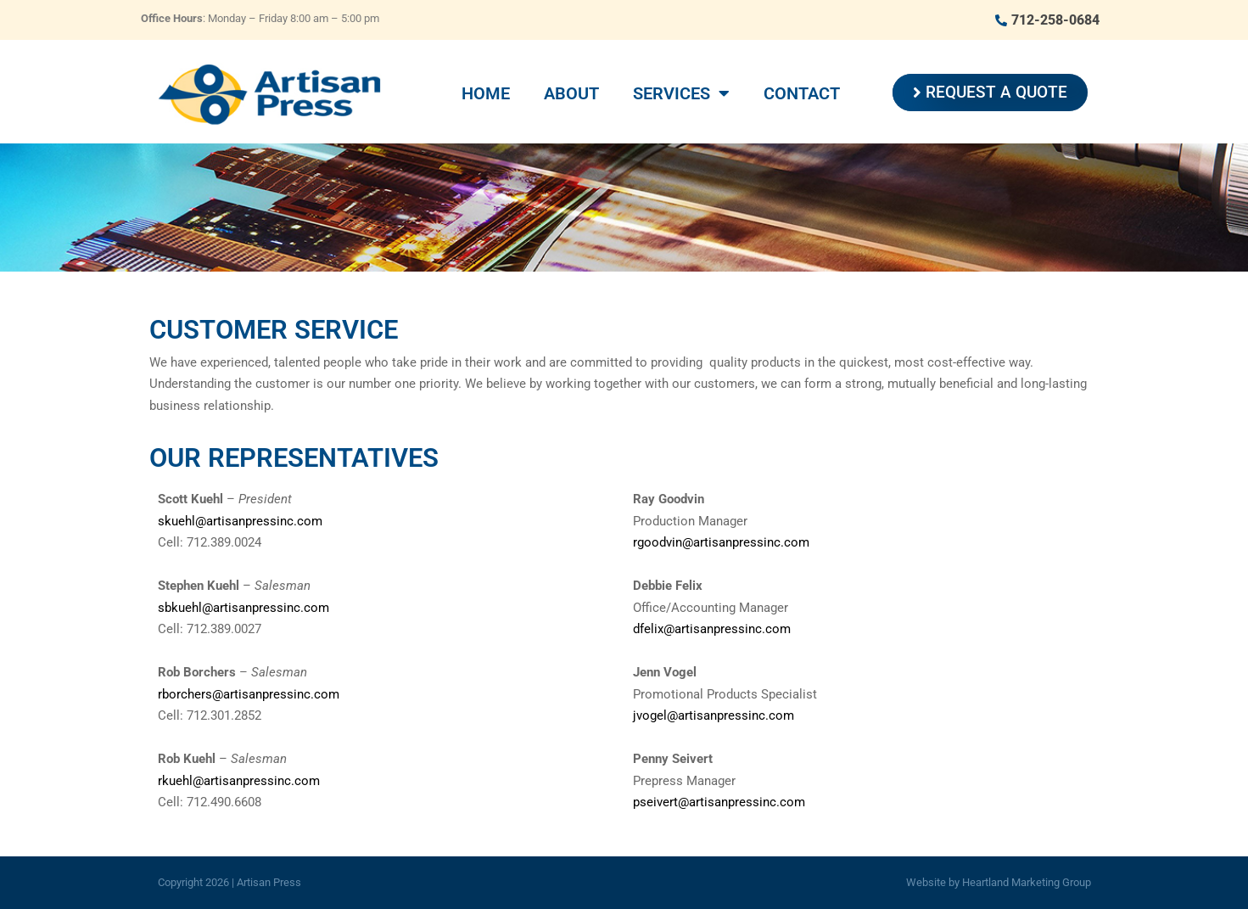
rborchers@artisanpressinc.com (248, 694)
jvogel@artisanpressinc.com (713, 715)
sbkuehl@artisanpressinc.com (243, 607)
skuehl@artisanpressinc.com (240, 521)
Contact (802, 93)
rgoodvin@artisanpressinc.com (721, 542)
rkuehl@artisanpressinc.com (239, 780)
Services (681, 93)
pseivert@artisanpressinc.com (719, 802)
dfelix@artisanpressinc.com (712, 629)
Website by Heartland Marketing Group (998, 882)
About (571, 93)
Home (486, 93)
